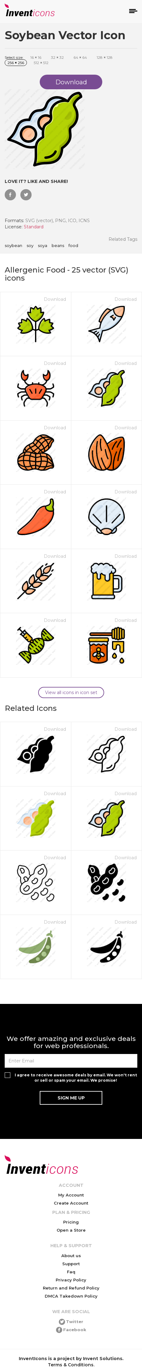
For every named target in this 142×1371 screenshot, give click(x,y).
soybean (13, 246)
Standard (33, 227)
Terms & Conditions (71, 1365)
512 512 (41, 62)
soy (30, 246)
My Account (71, 1194)
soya (42, 246)
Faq (71, 1271)
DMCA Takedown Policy (71, 1296)
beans (58, 246)
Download (55, 299)
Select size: (14, 57)
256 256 (16, 62)
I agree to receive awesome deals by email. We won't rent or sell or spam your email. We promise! (76, 1078)
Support (71, 1263)
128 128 (105, 57)
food (73, 246)
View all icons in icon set (71, 692)
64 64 (80, 57)
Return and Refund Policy (71, 1287)
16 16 (35, 57)
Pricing (71, 1221)
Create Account (71, 1203)
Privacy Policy (71, 1279)
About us (71, 1255)
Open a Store (71, 1230)
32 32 (57, 57)
